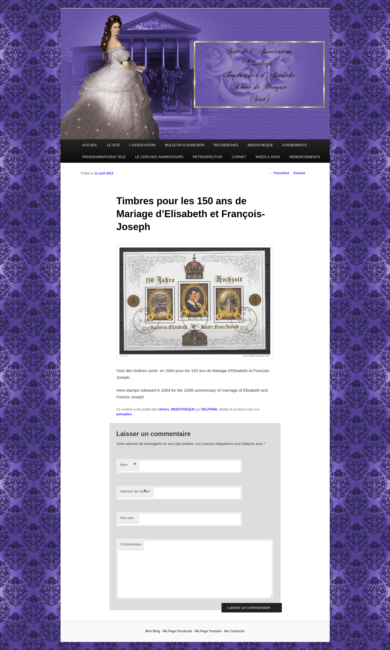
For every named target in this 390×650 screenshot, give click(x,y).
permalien (124, 414)
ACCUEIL (89, 145)
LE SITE (113, 145)
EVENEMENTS (295, 145)
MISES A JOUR (268, 157)
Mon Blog (152, 631)
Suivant (301, 173)
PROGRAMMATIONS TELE (104, 157)
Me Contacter (234, 631)
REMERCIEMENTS (304, 157)
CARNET (239, 157)
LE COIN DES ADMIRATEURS (159, 157)
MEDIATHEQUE (260, 145)
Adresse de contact (135, 491)
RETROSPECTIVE (207, 157)
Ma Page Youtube (208, 631)
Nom (128, 465)
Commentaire (130, 544)
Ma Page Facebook (177, 631)
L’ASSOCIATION (142, 145)
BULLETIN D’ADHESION (184, 145)
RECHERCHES (226, 145)
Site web (126, 518)
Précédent (279, 173)
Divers (164, 409)
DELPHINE (209, 409)
